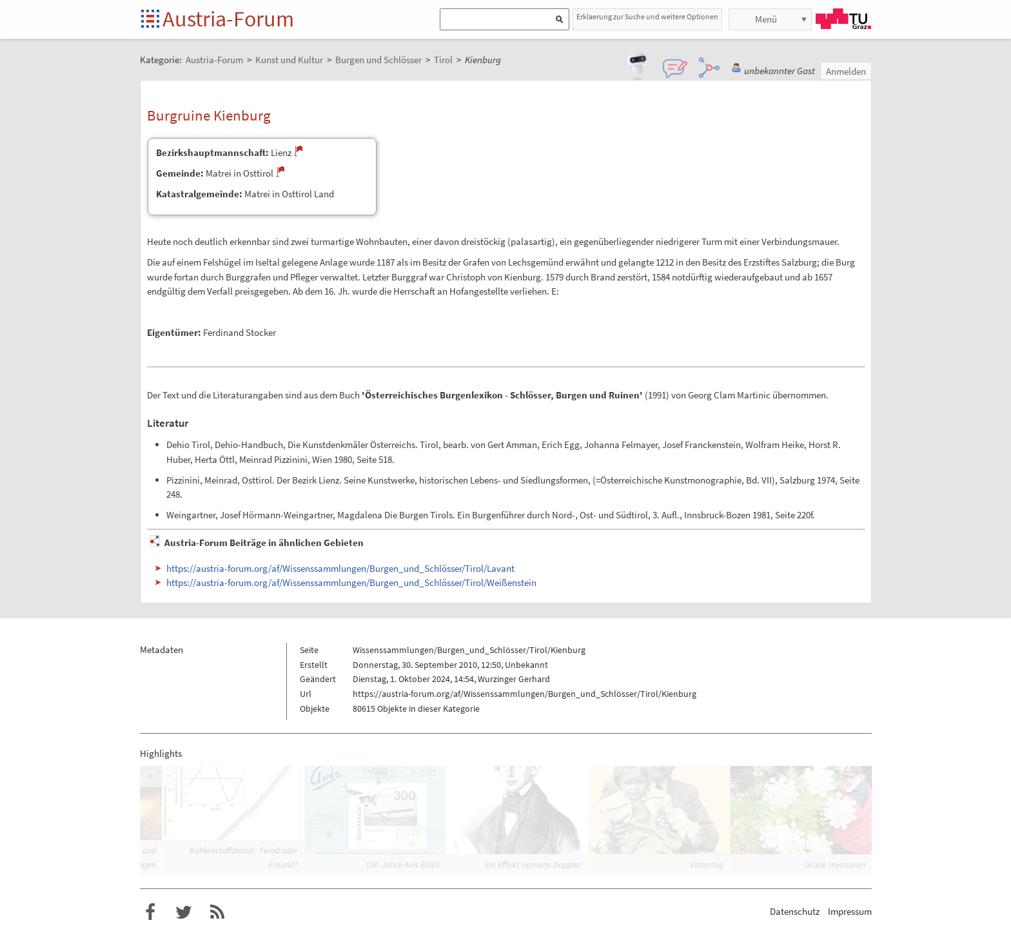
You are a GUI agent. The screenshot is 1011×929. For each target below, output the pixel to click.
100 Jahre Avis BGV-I (403, 864)
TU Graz (843, 18)
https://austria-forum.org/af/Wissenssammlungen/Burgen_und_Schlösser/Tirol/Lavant (340, 568)
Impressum (850, 911)
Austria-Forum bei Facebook (150, 912)
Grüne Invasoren (835, 864)
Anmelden (846, 71)
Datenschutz (795, 911)
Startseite (151, 19)
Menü (766, 19)
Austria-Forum (228, 18)
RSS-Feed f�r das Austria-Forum (217, 912)
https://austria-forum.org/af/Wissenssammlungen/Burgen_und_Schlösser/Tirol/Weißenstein (351, 582)
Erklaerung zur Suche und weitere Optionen (647, 16)
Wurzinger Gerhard (514, 679)
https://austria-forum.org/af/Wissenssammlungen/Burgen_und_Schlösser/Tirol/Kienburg (524, 693)
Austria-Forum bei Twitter (183, 912)
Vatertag (706, 864)
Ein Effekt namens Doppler (533, 864)
